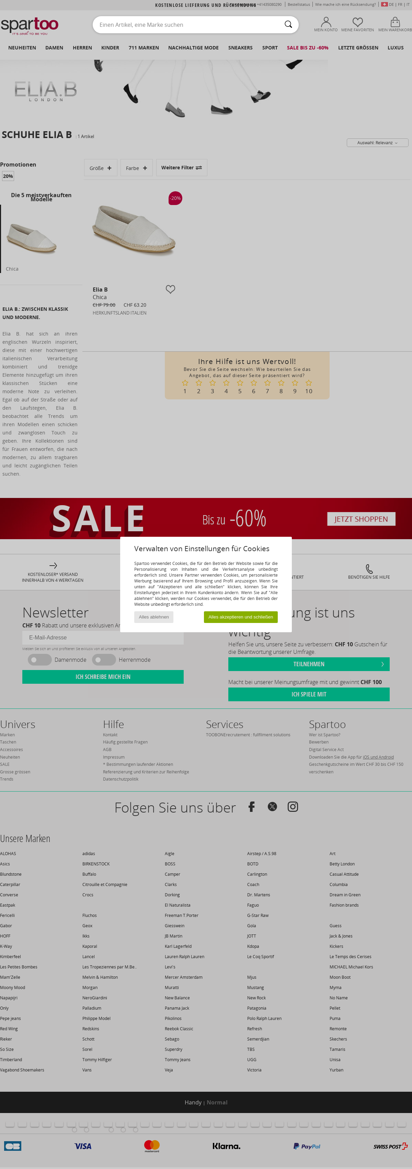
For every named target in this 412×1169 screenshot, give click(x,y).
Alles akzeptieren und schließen (240, 617)
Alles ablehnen (154, 617)
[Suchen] (288, 24)
